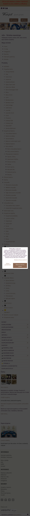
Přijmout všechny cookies (20, 265)
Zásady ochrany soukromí (20, 260)
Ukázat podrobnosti (8, 264)
